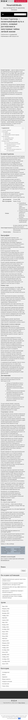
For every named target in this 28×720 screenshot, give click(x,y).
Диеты (4, 674)
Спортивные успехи (9, 138)
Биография (5, 131)
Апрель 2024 (5, 640)
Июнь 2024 (5, 636)
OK (19, 718)
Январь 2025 (5, 624)
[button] (22, 128)
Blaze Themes (21, 702)
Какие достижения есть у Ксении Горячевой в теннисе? (13, 144)
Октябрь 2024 (5, 629)
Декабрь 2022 (5, 654)
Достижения (5, 136)
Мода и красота (6, 679)
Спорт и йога (5, 686)
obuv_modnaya (10, 544)
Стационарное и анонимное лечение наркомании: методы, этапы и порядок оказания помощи (12, 596)
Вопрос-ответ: (6, 141)
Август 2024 (5, 631)
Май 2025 (4, 618)
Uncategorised (13, 34)
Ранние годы (7, 133)
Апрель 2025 (5, 620)
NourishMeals (14, 5)
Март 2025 (5, 622)
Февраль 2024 (5, 643)
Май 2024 (4, 638)
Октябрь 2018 (5, 659)
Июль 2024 (5, 634)
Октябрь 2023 (5, 650)
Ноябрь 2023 (5, 647)
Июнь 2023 (5, 652)
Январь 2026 (5, 611)
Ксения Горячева (6, 130)
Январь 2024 (5, 645)
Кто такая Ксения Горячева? (12, 142)
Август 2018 (5, 663)
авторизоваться (5, 560)
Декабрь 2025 (5, 613)
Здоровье (4, 677)
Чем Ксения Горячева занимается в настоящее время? (14, 150)
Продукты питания (7, 681)
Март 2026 (5, 606)
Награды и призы (9, 139)
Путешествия (5, 683)
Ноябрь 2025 (5, 615)
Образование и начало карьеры (12, 134)
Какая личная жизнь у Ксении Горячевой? (13, 147)
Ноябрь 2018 (5, 657)
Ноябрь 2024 (5, 627)
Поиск (3, 567)
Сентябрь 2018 (6, 661)
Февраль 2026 (5, 608)
